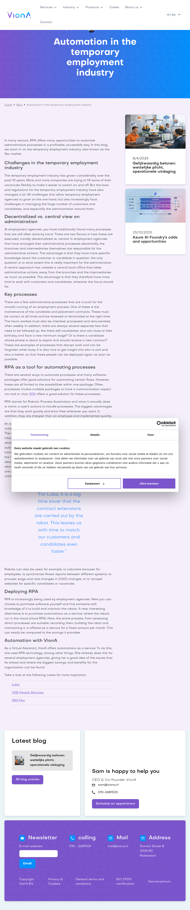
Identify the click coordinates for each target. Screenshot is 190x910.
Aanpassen (94, 483)
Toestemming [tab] (39, 434)
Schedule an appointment (115, 803)
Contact (46, 22)
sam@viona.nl (108, 784)
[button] (48, 7)
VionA (8, 105)
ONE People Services (28, 692)
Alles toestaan (149, 483)
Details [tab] (95, 434)
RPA (32, 394)
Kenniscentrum (159, 881)
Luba (15, 684)
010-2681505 (108, 792)
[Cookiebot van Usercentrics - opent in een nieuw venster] (159, 423)
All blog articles (27, 779)
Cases (114, 7)
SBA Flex (18, 700)
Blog (19, 105)
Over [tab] (151, 434)
